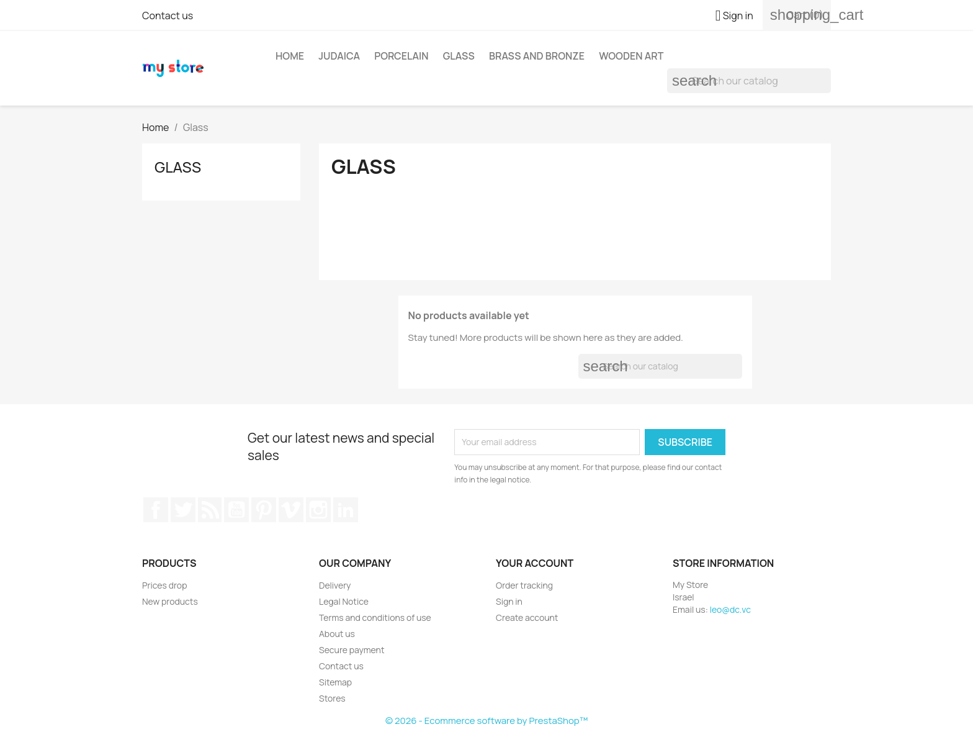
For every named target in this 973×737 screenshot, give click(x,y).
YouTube (236, 509)
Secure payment (352, 650)
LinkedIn (345, 509)
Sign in (509, 601)
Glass (459, 56)
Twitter (183, 509)
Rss (210, 509)
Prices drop (164, 585)
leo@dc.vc (730, 609)
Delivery (335, 585)
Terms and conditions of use (375, 617)
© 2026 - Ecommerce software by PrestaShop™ (486, 720)
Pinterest (263, 509)
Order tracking (524, 585)
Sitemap (335, 682)
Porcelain (401, 56)
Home (290, 56)
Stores (332, 698)
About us (337, 634)
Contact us (167, 15)
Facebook (155, 509)
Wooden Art (631, 56)
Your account (534, 563)
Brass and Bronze (537, 56)
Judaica (339, 56)
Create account (527, 617)
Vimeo (291, 509)
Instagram (318, 509)
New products (170, 601)
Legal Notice (344, 601)
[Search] (749, 80)
